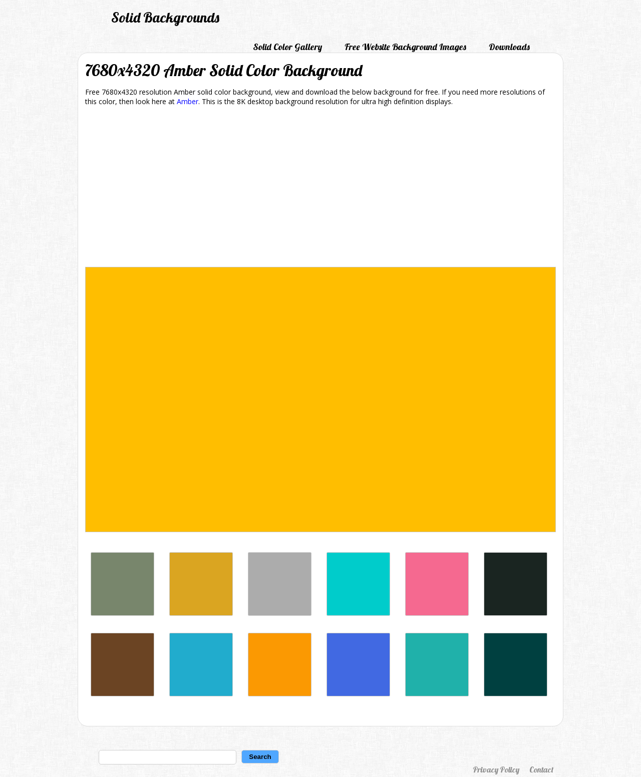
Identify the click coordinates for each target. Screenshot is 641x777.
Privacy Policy (496, 769)
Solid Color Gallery (287, 47)
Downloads (509, 47)
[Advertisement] (320, 188)
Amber (187, 101)
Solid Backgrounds (165, 17)
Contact (541, 769)
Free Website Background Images (405, 47)
